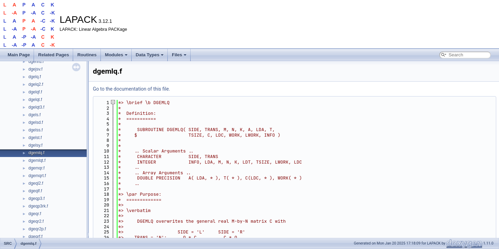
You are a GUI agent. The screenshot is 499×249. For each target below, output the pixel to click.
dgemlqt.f (36, 160)
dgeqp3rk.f (38, 206)
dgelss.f (35, 130)
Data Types (150, 54)
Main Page (19, 54)
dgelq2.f (35, 84)
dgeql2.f (35, 183)
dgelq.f (34, 76)
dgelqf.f (35, 92)
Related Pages (53, 54)
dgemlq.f (36, 152)
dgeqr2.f (36, 221)
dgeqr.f (34, 213)
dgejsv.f (35, 69)
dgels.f (34, 114)
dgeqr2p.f (37, 229)
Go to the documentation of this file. (131, 89)
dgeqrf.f (35, 236)
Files (179, 54)
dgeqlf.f (35, 190)
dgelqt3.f (36, 107)
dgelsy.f (35, 145)
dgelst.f (35, 137)
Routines (87, 54)
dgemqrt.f (37, 175)
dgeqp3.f (36, 198)
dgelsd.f (35, 122)
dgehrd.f (36, 61)
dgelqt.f (35, 99)
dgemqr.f (36, 168)
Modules (116, 54)
